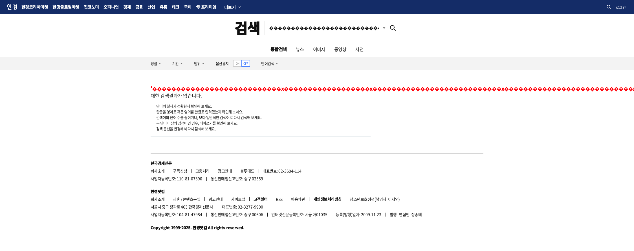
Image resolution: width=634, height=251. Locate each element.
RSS (279, 199)
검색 (247, 28)
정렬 (154, 63)
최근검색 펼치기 (384, 28)
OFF (245, 63)
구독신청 (180, 171)
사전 (359, 49)
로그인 (621, 7)
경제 (127, 7)
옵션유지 (222, 63)
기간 (175, 63)
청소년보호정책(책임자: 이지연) (375, 199)
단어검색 (267, 63)
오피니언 (111, 7)
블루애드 (247, 171)
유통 (163, 7)
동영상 (340, 49)
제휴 (176, 199)
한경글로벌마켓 (65, 7)
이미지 (319, 49)
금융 (139, 7)
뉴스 (300, 49)
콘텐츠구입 (191, 199)
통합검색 (278, 49)
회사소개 (158, 171)
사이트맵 (238, 199)
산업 (151, 7)
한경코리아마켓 (34, 7)
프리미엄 (208, 7)
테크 (175, 7)
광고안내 (225, 171)
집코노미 (91, 7)
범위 (197, 63)
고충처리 (202, 171)
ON (237, 63)
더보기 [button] (229, 7)
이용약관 (298, 199)
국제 (187, 7)
